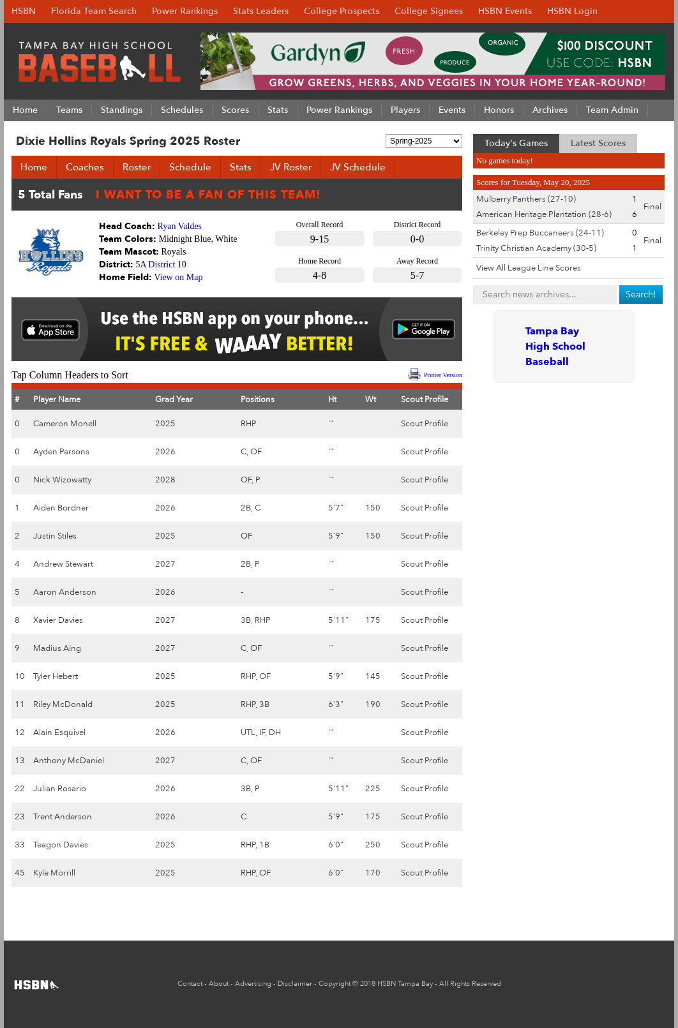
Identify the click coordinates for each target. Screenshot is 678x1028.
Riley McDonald (63, 704)
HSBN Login (572, 11)
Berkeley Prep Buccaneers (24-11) (540, 233)
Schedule (190, 167)
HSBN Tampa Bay (405, 983)
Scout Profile (424, 423)
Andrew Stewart (63, 564)
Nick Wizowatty (62, 480)
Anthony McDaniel (68, 760)
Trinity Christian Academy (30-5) (536, 248)
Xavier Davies (58, 620)
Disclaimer (295, 983)
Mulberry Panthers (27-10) (526, 199)
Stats (241, 167)
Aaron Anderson (64, 592)
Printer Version (443, 374)
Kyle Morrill (54, 873)
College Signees (429, 11)
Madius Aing (57, 648)
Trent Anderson (62, 817)
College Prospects (341, 11)
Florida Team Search (94, 11)
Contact (189, 983)
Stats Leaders (261, 11)
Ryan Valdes (180, 226)
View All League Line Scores (528, 268)
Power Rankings (185, 11)
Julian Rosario (59, 788)
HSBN (23, 11)
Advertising (253, 983)
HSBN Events (505, 11)
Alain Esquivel (59, 732)
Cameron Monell (64, 423)
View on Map (178, 277)
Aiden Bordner (61, 508)
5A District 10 (161, 264)
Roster (137, 167)
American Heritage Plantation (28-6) (544, 214)
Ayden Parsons (61, 452)
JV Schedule (358, 167)
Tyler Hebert (55, 676)
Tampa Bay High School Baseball (555, 346)
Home (33, 167)
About (219, 983)
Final (652, 206)
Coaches (85, 167)
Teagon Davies (60, 845)
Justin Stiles (55, 536)
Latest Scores (598, 143)
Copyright (334, 983)
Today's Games (516, 143)
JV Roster (291, 167)
